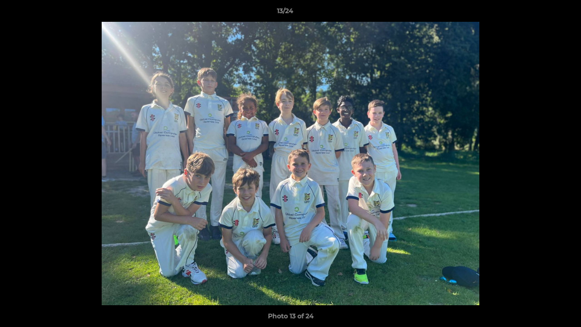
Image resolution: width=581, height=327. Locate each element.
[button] (542, 13)
